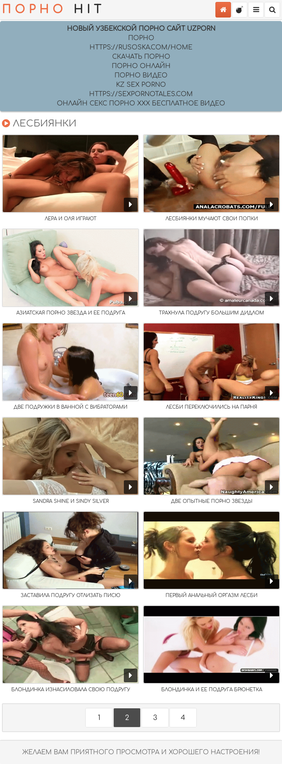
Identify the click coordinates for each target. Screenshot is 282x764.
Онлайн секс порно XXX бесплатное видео (141, 103)
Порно (141, 38)
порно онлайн (141, 66)
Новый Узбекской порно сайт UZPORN (141, 28)
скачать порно (141, 56)
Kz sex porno (141, 84)
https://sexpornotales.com (141, 94)
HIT (53, 10)
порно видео (141, 75)
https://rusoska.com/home (141, 47)
